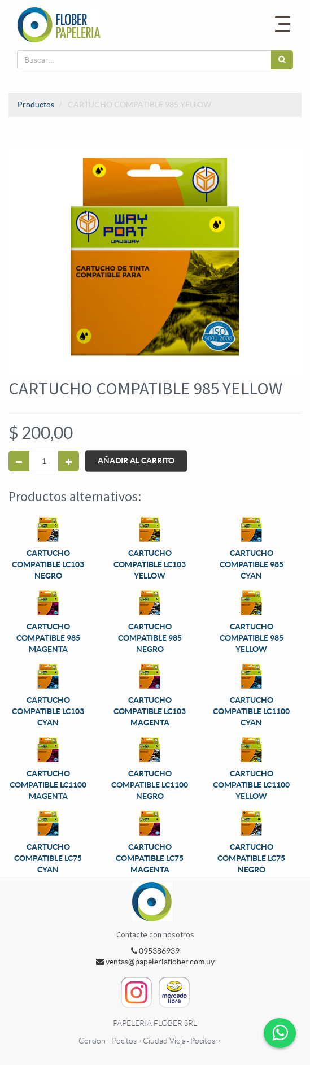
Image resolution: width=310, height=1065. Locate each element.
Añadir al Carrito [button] (136, 460)
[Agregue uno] (68, 461)
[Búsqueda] (282, 59)
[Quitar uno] (18, 461)
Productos (36, 104)
